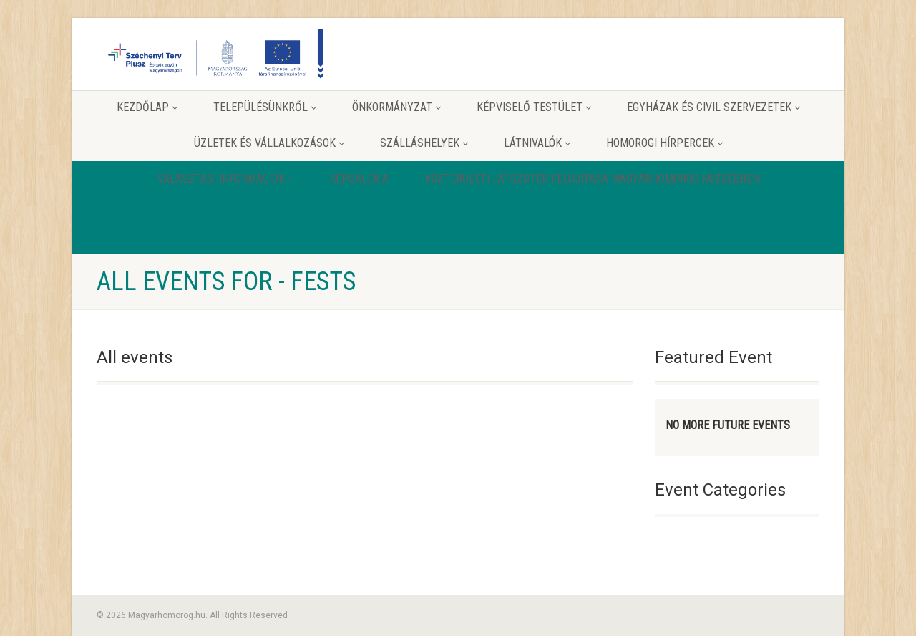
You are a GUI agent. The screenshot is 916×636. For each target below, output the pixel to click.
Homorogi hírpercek (664, 143)
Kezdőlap (147, 107)
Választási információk (225, 179)
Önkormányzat (396, 107)
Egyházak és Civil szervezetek (713, 107)
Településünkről (264, 107)
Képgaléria (359, 179)
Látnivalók (537, 143)
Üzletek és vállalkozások (269, 143)
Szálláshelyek (424, 143)
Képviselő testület (534, 107)
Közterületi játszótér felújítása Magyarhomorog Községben (591, 179)
